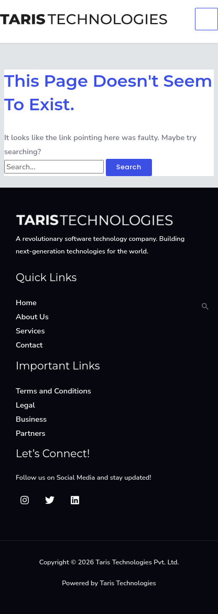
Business (31, 419)
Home (26, 302)
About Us (32, 316)
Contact (29, 345)
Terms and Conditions (53, 391)
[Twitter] (50, 500)
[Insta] (25, 500)
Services (30, 331)
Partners (31, 433)
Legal (25, 405)
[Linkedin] (75, 500)
